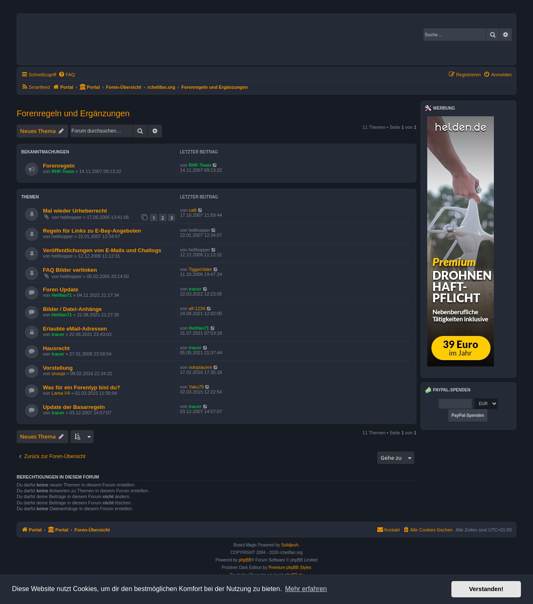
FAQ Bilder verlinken (70, 270)
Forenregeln (59, 166)
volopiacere (200, 367)
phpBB (245, 560)
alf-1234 (197, 308)
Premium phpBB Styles (290, 567)
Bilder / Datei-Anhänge (72, 309)
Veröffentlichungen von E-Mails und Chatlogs (102, 250)
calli (193, 210)
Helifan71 (62, 295)
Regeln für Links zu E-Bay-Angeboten (92, 231)
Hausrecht (56, 348)
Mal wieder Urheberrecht (75, 211)
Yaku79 (196, 386)
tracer (195, 288)
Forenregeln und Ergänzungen (73, 113)
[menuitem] (66, 75)
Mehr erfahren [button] (306, 588)
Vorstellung (58, 368)
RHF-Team (63, 171)
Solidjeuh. (290, 545)
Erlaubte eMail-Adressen (75, 329)
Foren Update (60, 289)
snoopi (58, 373)
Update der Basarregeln (74, 407)
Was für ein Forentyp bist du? (81, 387)
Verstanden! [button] (486, 589)
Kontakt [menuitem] (388, 529)
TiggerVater (200, 269)
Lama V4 (61, 393)
